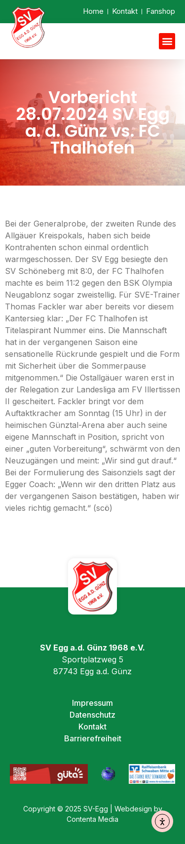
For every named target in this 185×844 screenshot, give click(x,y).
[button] (167, 41)
